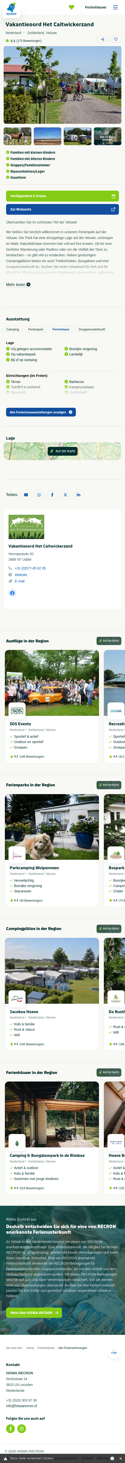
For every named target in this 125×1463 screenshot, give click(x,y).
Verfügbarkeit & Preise (63, 196)
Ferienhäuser (103, 7)
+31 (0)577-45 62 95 (30, 568)
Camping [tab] (12, 329)
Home (30, 1348)
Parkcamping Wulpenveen (34, 867)
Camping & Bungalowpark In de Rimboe (47, 1155)
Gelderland (36, 730)
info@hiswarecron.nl (21, 1406)
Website (21, 575)
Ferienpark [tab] (35, 329)
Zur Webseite (63, 209)
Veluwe (50, 730)
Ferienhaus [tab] (61, 329)
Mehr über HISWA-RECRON (35, 1313)
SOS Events (20, 724)
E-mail (20, 581)
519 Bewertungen (31, 1188)
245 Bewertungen (31, 1044)
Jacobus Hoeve (24, 1011)
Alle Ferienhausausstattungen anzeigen (41, 412)
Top (114, 1351)
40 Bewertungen (31, 900)
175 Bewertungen (29, 41)
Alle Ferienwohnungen (72, 1348)
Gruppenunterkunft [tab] (92, 329)
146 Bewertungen (31, 756)
